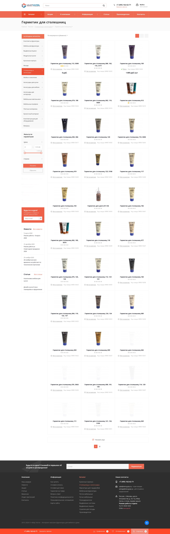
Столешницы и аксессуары (89, 485)
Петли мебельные (86, 494)
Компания (26, 477)
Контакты (25, 500)
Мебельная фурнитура (87, 491)
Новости (25, 485)
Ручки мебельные (86, 497)
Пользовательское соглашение (62, 500)
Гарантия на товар (58, 491)
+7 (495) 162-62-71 (123, 5)
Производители (85, 512)
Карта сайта (55, 503)
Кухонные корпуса (86, 482)
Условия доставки (57, 488)
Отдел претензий (28, 497)
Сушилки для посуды (87, 509)
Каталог (82, 477)
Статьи (24, 491)
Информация (56, 477)
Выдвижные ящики (86, 506)
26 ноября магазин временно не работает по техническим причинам (32, 246)
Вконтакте (147, 523)
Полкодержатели (85, 500)
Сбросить (33, 170)
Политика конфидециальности (62, 497)
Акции (24, 488)
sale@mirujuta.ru (125, 486)
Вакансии (25, 494)
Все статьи (38, 258)
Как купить (55, 482)
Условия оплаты (57, 485)
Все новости (37, 213)
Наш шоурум (26, 482)
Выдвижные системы (87, 503)
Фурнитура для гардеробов (89, 488)
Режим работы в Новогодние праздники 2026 (32, 232)
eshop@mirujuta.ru (126, 489)
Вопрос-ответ (56, 494)
